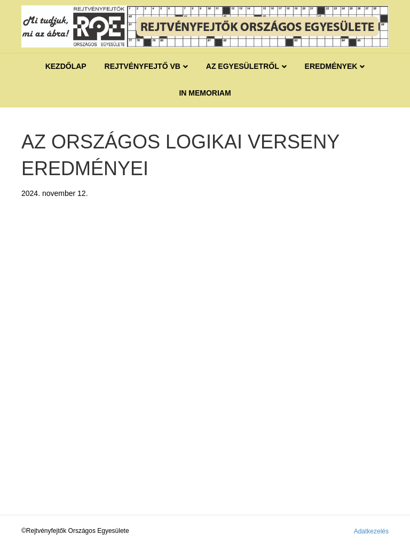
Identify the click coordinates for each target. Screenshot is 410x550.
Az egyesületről (242, 66)
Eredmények (331, 66)
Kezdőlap (65, 66)
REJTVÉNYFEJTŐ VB (142, 66)
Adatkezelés (371, 531)
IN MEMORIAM (205, 93)
